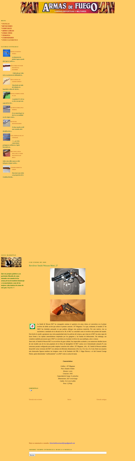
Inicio (69, 399)
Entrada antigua (101, 399)
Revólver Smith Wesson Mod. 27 (43, 265)
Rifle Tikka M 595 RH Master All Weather (16, 67)
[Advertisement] (13, 216)
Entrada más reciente (35, 399)
